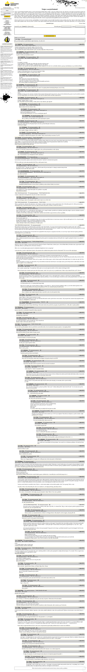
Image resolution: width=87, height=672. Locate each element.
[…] (2, 52)
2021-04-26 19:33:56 (27, 40)
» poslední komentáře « (7, 44)
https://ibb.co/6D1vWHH (20, 554)
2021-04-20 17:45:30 (31, 182)
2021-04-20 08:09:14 (32, 58)
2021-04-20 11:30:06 (28, 313)
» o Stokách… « (7, 22)
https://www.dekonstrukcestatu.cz (23, 159)
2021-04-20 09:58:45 (28, 216)
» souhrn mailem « (7, 34)
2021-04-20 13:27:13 (31, 346)
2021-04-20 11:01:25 (30, 308)
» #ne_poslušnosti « (7, 26)
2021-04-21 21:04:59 (42, 402)
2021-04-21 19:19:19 (30, 569)
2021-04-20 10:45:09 (31, 295)
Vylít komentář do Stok (50, 37)
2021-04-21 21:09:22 (45, 418)
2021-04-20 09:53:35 (34, 203)
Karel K (22, 98)
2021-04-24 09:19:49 (28, 602)
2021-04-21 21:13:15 (48, 423)
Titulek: (73, 26)
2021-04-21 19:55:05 (31, 576)
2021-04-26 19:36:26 (38, 662)
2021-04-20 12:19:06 (28, 330)
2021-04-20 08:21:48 (30, 69)
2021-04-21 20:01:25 (36, 378)
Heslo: (7, 10)
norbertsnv (21, 53)
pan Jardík (1, 53)
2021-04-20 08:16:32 (28, 139)
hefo (19, 325)
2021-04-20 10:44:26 (31, 274)
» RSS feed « (7, 32)
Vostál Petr (20, 45)
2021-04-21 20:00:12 (37, 532)
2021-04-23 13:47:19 (28, 597)
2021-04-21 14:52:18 (30, 122)
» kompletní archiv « (7, 30)
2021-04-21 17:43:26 (37, 362)
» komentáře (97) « (50, 23)
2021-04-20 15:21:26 (31, 86)
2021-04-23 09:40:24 (30, 591)
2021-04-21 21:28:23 (52, 440)
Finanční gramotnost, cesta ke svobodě (6, 46)
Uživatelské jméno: (57, 26)
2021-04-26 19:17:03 (34, 642)
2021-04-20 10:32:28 (28, 254)
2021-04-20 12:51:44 (31, 341)
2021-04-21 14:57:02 (38, 521)
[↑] (36, 53)
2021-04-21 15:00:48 (36, 116)
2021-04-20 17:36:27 (31, 177)
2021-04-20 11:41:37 (26, 325)
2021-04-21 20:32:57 (39, 391)
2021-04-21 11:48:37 (33, 516)
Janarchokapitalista (22, 158)
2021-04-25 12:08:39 (30, 620)
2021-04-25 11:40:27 (27, 608)
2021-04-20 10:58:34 (36, 303)
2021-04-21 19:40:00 (40, 372)
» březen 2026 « (7, 29)
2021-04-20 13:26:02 (29, 447)
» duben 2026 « (7, 27)
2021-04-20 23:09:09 (44, 506)
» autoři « (7, 23)
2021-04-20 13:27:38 (31, 452)
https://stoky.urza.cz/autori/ (21, 192)
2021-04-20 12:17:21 (28, 319)
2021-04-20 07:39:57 (29, 45)
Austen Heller (20, 591)
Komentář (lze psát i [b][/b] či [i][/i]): (24, 26)
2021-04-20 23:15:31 (36, 511)
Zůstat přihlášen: (7, 13)
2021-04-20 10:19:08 (36, 226)
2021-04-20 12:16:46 (34, 290)
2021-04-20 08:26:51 (28, 188)
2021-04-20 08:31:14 (33, 76)
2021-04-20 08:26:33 (36, 172)
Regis (19, 242)
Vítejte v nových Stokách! (50, 9)
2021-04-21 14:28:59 (30, 564)
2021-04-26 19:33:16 (35, 652)
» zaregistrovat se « (7, 18)
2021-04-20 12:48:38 (32, 335)
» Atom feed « (7, 33)
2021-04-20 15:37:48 (29, 462)
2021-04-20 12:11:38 (30, 153)
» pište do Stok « (7, 24)
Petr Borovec (20, 308)
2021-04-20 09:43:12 (34, 194)
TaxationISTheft (25, 303)
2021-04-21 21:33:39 (34, 586)
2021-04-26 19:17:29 (34, 647)
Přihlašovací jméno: (7, 7)
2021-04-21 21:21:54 (48, 435)
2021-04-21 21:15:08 (48, 429)
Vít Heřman (21, 86)
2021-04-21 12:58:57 (28, 556)
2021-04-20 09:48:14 (28, 198)
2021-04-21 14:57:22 (33, 110)
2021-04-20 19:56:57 (32, 477)
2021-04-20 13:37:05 (34, 356)
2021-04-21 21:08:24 (46, 412)
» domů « (7, 20)
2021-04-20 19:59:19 (31, 490)
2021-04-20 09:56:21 (28, 208)
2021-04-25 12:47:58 (31, 629)
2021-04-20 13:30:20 (35, 351)
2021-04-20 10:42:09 (30, 266)
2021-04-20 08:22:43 (33, 158)
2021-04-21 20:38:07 (43, 396)
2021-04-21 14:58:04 (34, 128)
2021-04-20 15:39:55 (28, 470)
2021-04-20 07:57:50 (30, 53)
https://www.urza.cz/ (24, 70)
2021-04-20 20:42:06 (34, 500)
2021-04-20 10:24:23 (27, 242)
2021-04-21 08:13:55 (33, 105)
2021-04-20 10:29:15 (28, 236)
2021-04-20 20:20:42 (35, 495)
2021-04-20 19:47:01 (32, 91)
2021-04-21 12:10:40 (27, 549)
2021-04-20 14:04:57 (32, 457)
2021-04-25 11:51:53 (28, 615)
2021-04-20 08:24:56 (28, 165)
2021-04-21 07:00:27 (31, 98)
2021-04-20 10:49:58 (33, 281)
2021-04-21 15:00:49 (32, 133)
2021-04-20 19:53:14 (29, 541)
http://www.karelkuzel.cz (24, 100)
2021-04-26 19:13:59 (32, 635)
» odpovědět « (82, 45)
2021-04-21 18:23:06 (37, 367)
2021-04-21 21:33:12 (32, 581)
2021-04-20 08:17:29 (28, 147)
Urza (18, 7)
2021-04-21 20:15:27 (40, 385)
